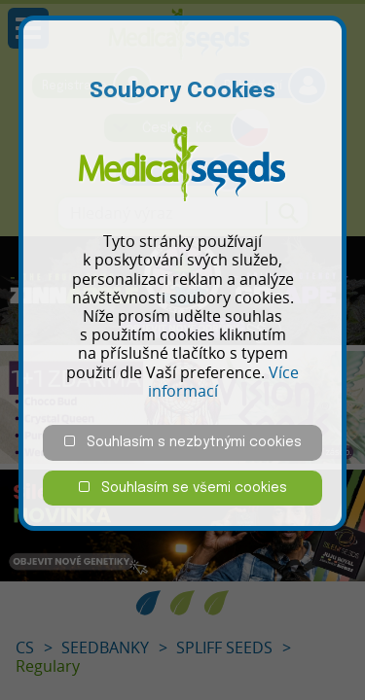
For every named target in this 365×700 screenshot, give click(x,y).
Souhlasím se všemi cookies (183, 487)
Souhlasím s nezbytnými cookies (183, 442)
